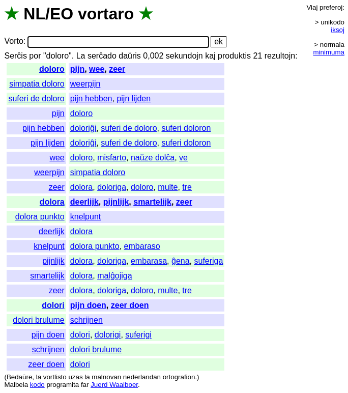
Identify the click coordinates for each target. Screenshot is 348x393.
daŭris (130, 55)
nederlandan (142, 377)
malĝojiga (114, 275)
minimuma (328, 52)
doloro (52, 69)
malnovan (106, 377)
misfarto (111, 157)
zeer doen (130, 305)
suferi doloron (186, 128)
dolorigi (108, 334)
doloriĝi (83, 128)
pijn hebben (91, 98)
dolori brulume (38, 320)
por (35, 55)
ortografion (179, 377)
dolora (81, 187)
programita (62, 384)
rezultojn (280, 55)
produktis (234, 55)
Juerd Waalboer (114, 384)
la (38, 377)
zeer (117, 69)
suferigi (138, 334)
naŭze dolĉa (153, 157)
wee (96, 69)
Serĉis (15, 55)
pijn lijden (134, 98)
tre (187, 187)
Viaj (311, 7)
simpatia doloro (37, 83)
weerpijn (85, 83)
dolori (53, 305)
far (85, 384)
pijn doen (88, 305)
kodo (37, 384)
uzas (75, 377)
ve (183, 157)
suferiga (208, 261)
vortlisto (55, 377)
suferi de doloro (36, 98)
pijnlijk (116, 202)
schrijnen (86, 320)
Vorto (13, 41)
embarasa (149, 261)
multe (168, 187)
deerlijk (84, 202)
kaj (210, 55)
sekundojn (184, 55)
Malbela (16, 384)
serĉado (102, 55)
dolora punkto (40, 216)
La (80, 55)
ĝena (180, 261)
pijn (77, 69)
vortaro (106, 14)
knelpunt (85, 216)
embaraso (142, 246)
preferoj (331, 7)
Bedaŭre (19, 377)
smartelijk (152, 202)
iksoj (337, 30)
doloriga (111, 187)
